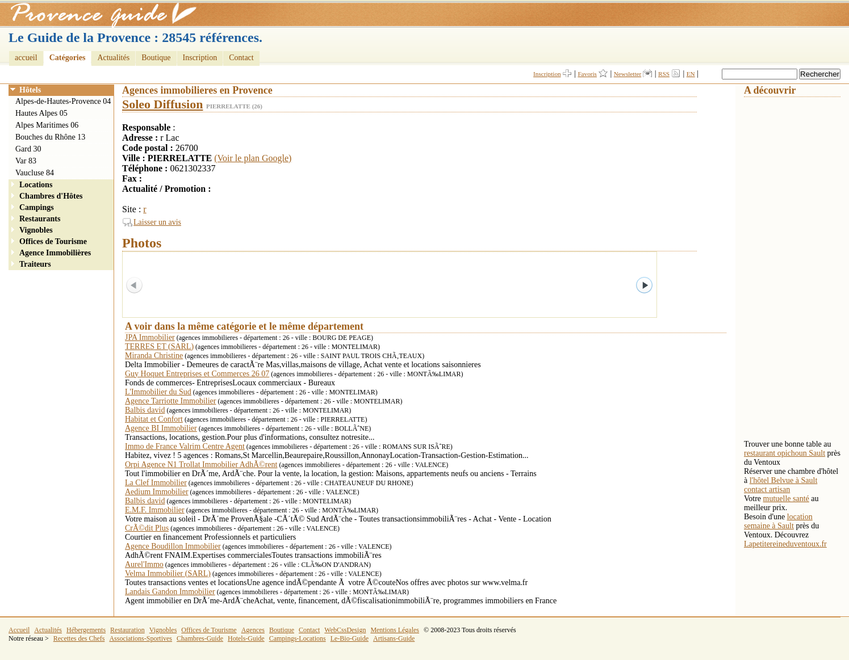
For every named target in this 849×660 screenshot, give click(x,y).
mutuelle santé (786, 498)
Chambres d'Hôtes (50, 196)
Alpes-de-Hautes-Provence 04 (63, 101)
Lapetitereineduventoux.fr (785, 544)
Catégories (67, 57)
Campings (36, 207)
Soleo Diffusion (162, 104)
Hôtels (30, 90)
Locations (35, 184)
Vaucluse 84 (34, 173)
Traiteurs (35, 264)
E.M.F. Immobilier (155, 510)
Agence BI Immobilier (161, 428)
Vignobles (36, 230)
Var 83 (25, 161)
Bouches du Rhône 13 (50, 137)
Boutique (155, 57)
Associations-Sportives (140, 638)
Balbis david (145, 410)
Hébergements (86, 630)
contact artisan (767, 489)
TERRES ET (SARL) (159, 346)
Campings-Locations (297, 638)
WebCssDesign (345, 630)
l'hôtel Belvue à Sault (784, 480)
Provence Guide (99, 14)
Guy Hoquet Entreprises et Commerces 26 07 (197, 373)
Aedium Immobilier (157, 491)
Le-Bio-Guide (350, 638)
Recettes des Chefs (79, 638)
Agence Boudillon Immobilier (173, 546)
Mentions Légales (394, 630)
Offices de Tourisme (53, 241)
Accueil (19, 630)
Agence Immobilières (55, 253)
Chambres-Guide (200, 638)
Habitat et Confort (154, 419)
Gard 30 (28, 149)
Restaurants (39, 219)
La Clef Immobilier (156, 482)
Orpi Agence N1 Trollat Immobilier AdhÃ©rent (201, 464)
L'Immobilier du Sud (158, 392)
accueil (26, 57)
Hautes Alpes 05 (41, 113)
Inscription (200, 57)
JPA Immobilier (150, 337)
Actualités (113, 57)
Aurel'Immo (144, 564)
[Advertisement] (789, 267)
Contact (241, 57)
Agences (253, 630)
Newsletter (627, 73)
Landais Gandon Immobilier (170, 591)
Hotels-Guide (246, 638)
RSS (664, 73)
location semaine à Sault (778, 521)
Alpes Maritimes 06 (46, 125)
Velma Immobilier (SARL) (168, 573)
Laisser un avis (157, 222)
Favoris (587, 73)
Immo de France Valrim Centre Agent (185, 446)
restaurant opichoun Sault (784, 453)
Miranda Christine (154, 355)
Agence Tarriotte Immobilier (170, 401)
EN (691, 73)
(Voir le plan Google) (252, 158)
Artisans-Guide (394, 638)
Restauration (127, 630)
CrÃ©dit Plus (147, 528)
